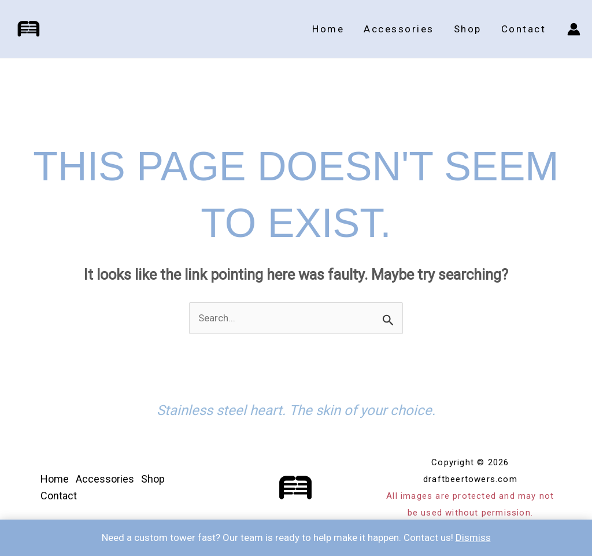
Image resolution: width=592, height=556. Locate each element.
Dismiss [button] (473, 537)
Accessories (399, 29)
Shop (468, 29)
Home (328, 29)
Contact (523, 29)
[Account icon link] (573, 29)
